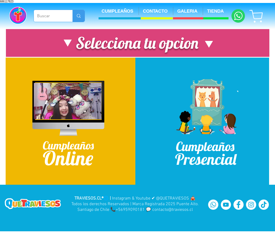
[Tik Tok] (264, 205)
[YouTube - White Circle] (226, 205)
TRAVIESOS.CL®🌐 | (92, 198)
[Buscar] (49, 16)
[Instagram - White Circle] (251, 205)
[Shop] (256, 16)
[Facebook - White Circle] (238, 205)
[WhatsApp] (213, 205)
